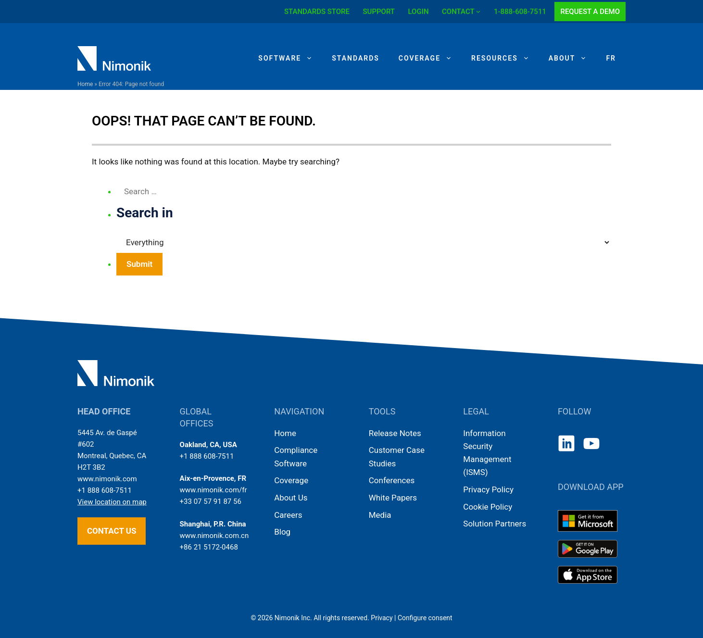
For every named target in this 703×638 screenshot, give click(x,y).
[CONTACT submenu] (478, 11)
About (573, 58)
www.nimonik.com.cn (214, 535)
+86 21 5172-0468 (209, 547)
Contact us (111, 531)
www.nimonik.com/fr (213, 490)
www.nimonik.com (107, 479)
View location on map (112, 502)
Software (290, 58)
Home (85, 84)
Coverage (430, 58)
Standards (355, 58)
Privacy (381, 618)
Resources (505, 58)
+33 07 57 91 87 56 (210, 501)
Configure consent (425, 618)
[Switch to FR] (611, 58)
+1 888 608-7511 (104, 490)
